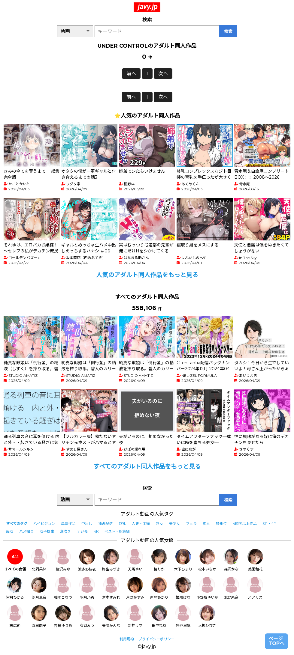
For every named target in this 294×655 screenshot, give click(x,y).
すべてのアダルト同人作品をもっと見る (147, 466)
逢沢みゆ (63, 560)
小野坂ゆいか (207, 588)
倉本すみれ (111, 588)
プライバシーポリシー (156, 639)
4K (96, 531)
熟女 (159, 523)
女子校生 (47, 531)
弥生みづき (111, 560)
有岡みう (87, 616)
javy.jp (148, 6)
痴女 (9, 531)
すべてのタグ (16, 523)
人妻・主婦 (141, 523)
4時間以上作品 (245, 523)
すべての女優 (15, 560)
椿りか (159, 560)
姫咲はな (183, 588)
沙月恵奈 (39, 588)
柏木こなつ (63, 588)
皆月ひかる (15, 588)
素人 (206, 523)
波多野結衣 (87, 560)
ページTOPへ (276, 641)
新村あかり (159, 588)
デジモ (82, 531)
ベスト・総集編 (117, 531)
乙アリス (255, 588)
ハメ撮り (26, 531)
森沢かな (231, 560)
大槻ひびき (207, 616)
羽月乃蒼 (87, 588)
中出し (86, 523)
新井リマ (135, 616)
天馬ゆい (135, 560)
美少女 (174, 523)
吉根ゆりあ (63, 616)
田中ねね (159, 616)
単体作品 (68, 523)
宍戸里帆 (183, 616)
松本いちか (207, 560)
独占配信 (105, 523)
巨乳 (122, 523)
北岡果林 (39, 560)
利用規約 (127, 639)
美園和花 (255, 560)
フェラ (191, 523)
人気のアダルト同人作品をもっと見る (147, 275)
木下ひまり (183, 560)
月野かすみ (135, 588)
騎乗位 (221, 523)
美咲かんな (111, 616)
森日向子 (39, 616)
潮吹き (65, 531)
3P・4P (269, 523)
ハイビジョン (44, 523)
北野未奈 (231, 588)
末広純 (15, 616)
